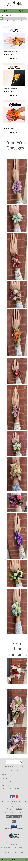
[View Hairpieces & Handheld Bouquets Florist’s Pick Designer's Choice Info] (14, 111)
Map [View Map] (14, 860)
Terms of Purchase (18, 852)
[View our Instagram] (14, 797)
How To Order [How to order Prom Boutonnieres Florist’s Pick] (14, 95)
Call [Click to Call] (4, 860)
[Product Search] (14, 762)
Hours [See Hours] (23, 860)
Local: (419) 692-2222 (14, 809)
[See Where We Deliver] (14, 770)
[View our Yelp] (17, 797)
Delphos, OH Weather (6, 847)
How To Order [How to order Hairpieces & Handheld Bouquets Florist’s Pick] (14, 132)
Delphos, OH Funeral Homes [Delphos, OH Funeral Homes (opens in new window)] (9, 842)
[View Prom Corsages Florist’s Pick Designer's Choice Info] (14, 37)
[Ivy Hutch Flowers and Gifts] (14, 7)
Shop (7, 11)
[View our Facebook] (11, 797)
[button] (14, 826)
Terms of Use (14, 855)
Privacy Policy (7, 852)
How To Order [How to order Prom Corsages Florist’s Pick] (14, 58)
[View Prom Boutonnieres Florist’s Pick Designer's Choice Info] (14, 74)
